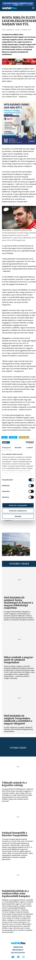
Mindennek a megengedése (18, 505)
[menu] (33, 8)
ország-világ (24, 437)
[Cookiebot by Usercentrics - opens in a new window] (26, 442)
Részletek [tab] (18, 447)
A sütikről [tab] (29, 447)
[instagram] (23, 957)
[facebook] (18, 957)
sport (4, 437)
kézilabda (13, 437)
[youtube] (12, 957)
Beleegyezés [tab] (6, 447)
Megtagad (18, 516)
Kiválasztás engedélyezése (18, 511)
